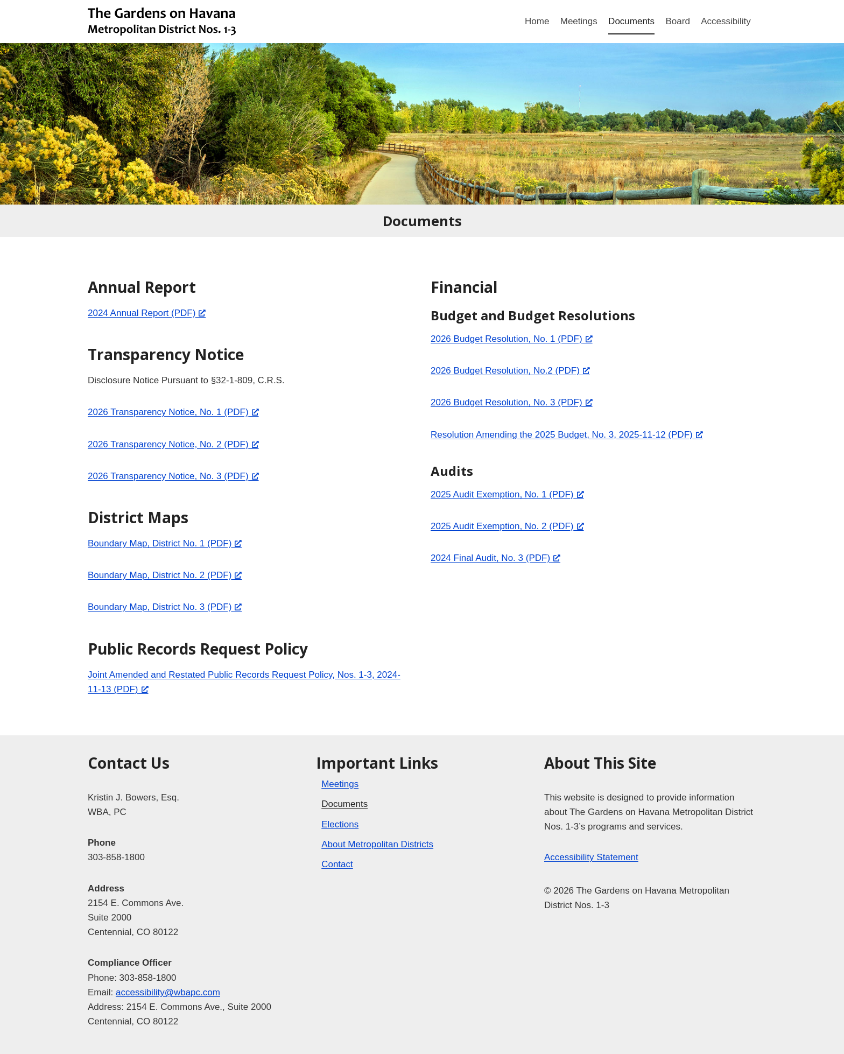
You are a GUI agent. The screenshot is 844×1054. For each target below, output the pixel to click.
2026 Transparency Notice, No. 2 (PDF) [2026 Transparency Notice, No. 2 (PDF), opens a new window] (173, 444)
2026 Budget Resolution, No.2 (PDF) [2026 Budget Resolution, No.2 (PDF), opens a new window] (510, 371)
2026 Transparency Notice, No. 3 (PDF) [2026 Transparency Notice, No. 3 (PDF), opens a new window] (173, 476)
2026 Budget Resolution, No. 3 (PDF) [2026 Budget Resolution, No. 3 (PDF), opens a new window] (512, 402)
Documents (631, 21)
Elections (339, 824)
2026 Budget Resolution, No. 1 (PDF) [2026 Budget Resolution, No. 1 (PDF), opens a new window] (512, 339)
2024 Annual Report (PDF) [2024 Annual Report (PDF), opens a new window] (147, 313)
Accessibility (726, 21)
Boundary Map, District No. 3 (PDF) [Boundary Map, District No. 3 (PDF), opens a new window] (165, 607)
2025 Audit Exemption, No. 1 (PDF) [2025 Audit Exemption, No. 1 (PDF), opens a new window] (507, 494)
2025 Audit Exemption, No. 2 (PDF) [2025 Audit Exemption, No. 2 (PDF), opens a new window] (507, 526)
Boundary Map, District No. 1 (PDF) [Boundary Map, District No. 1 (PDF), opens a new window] (165, 543)
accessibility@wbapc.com (168, 992)
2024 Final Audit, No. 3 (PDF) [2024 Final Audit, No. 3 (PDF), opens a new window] (495, 558)
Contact (337, 864)
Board (677, 21)
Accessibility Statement (591, 857)
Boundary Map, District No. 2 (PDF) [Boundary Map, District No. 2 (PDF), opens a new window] (165, 575)
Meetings (578, 21)
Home (537, 21)
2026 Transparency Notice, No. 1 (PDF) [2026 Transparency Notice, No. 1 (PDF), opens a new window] (173, 412)
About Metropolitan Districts (377, 844)
